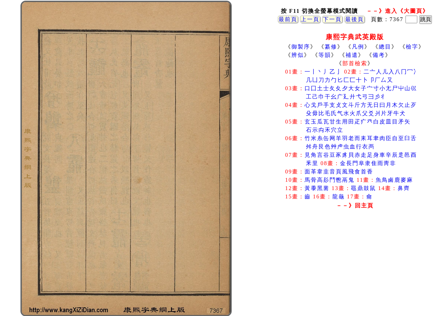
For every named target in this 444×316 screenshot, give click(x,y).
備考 (379, 55)
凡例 (358, 47)
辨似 (297, 55)
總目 (385, 47)
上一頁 (310, 19)
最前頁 (288, 19)
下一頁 (332, 19)
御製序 (300, 47)
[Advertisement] (354, 266)
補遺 (351, 55)
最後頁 (354, 19)
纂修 (331, 47)
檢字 (412, 47)
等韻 (324, 55)
